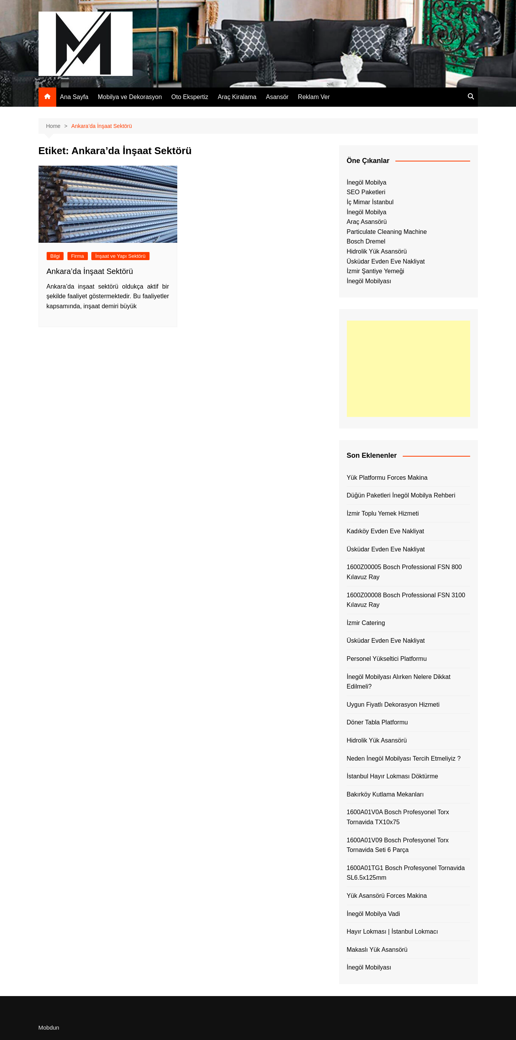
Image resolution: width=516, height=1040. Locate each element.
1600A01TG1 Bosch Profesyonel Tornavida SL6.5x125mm (406, 873)
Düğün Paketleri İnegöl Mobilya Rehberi (401, 495)
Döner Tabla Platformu (377, 722)
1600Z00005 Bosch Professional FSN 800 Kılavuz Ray (404, 572)
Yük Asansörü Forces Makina (387, 895)
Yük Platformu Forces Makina (387, 477)
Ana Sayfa (74, 97)
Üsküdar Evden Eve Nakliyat (386, 261)
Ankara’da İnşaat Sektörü (90, 271)
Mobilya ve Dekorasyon (130, 97)
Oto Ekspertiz (189, 97)
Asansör (277, 97)
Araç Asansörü (367, 221)
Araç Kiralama (237, 97)
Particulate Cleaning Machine (387, 231)
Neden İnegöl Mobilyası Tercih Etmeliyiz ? (404, 758)
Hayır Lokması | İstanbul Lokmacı (392, 931)
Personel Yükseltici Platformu (387, 658)
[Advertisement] (408, 369)
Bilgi (55, 256)
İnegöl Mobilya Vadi (373, 914)
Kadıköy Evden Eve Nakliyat (385, 531)
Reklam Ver (314, 97)
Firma (77, 256)
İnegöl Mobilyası (369, 281)
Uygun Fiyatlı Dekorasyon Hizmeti (393, 704)
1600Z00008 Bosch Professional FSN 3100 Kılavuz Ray (406, 600)
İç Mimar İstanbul (370, 202)
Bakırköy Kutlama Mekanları (385, 794)
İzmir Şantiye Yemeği (375, 271)
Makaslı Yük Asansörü (377, 949)
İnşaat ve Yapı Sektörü (120, 256)
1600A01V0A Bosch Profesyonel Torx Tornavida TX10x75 (398, 817)
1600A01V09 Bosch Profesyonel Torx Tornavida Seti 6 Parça (398, 845)
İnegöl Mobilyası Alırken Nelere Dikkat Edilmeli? (398, 682)
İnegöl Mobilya (367, 182)
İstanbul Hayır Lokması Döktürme (392, 776)
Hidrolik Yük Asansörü (377, 251)
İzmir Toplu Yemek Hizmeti (383, 513)
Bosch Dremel (366, 241)
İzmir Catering (366, 623)
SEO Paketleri (366, 192)
